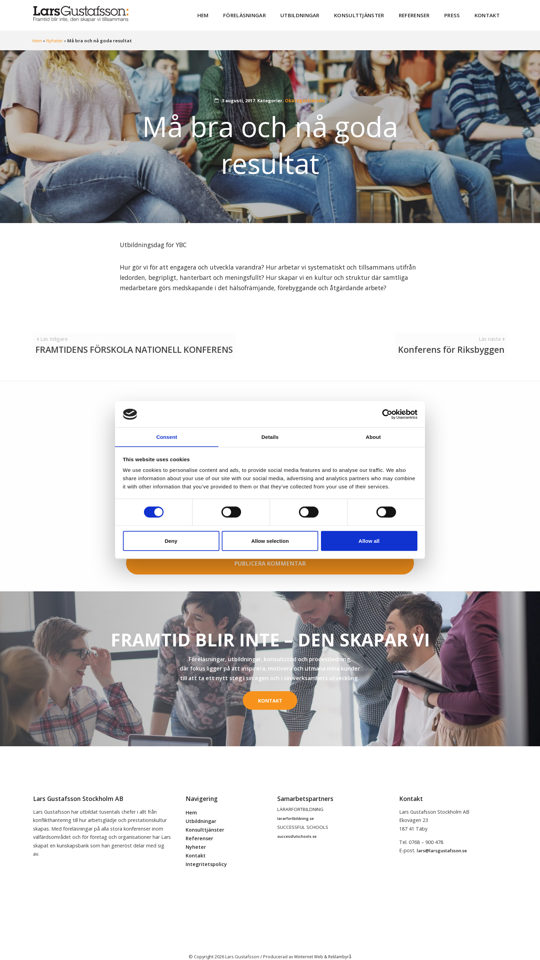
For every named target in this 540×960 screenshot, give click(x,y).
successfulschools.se (296, 826)
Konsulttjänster (373, 13)
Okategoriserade (305, 97)
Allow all (369, 541)
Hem (231, 13)
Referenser (423, 13)
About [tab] (373, 437)
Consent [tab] (166, 437)
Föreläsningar (268, 13)
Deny (171, 541)
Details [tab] (270, 437)
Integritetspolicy (206, 853)
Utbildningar (319, 13)
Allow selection (270, 541)
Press (457, 13)
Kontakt (489, 13)
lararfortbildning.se (295, 807)
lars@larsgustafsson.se (442, 840)
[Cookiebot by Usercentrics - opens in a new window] (387, 414)
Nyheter (54, 37)
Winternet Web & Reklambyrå (322, 946)
